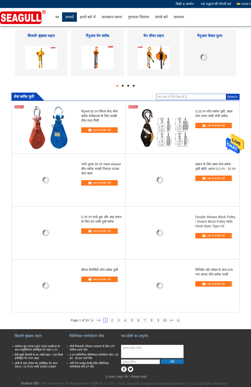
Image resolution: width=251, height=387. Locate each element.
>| (178, 320)
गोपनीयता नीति (30, 383)
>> (171, 320)
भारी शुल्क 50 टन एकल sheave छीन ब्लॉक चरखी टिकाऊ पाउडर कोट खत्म (101, 168)
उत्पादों (69, 17)
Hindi (246, 4)
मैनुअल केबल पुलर (209, 36)
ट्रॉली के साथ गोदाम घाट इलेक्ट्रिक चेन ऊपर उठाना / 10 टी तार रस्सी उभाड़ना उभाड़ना (36, 365)
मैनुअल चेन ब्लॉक (97, 36)
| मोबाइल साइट (138, 377)
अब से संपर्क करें (102, 130)
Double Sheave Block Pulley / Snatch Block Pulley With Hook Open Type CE (215, 221)
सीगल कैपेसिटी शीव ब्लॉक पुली (99, 270)
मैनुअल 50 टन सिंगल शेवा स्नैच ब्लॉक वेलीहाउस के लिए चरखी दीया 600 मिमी (99, 115)
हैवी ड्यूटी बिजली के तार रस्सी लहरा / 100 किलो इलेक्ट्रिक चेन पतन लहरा (39, 356)
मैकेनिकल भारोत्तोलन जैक (86, 336)
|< (92, 320)
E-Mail (110, 377)
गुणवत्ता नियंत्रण (138, 17)
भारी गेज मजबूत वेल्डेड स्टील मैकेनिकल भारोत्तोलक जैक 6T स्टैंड (89, 365)
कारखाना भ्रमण (112, 17)
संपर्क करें (161, 17)
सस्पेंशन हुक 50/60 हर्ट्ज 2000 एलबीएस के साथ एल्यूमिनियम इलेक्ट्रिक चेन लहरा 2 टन (37, 348)
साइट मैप (122, 377)
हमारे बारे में (88, 17)
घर (57, 17)
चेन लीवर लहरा (153, 36)
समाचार (179, 17)
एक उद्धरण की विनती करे (216, 4)
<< (99, 320)
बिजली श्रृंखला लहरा (41, 36)
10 (165, 320)
